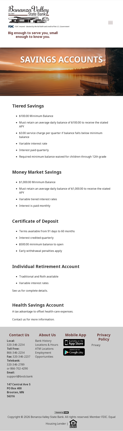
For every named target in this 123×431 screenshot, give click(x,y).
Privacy (95, 345)
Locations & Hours (46, 345)
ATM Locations (44, 349)
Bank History (43, 341)
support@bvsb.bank (20, 376)
